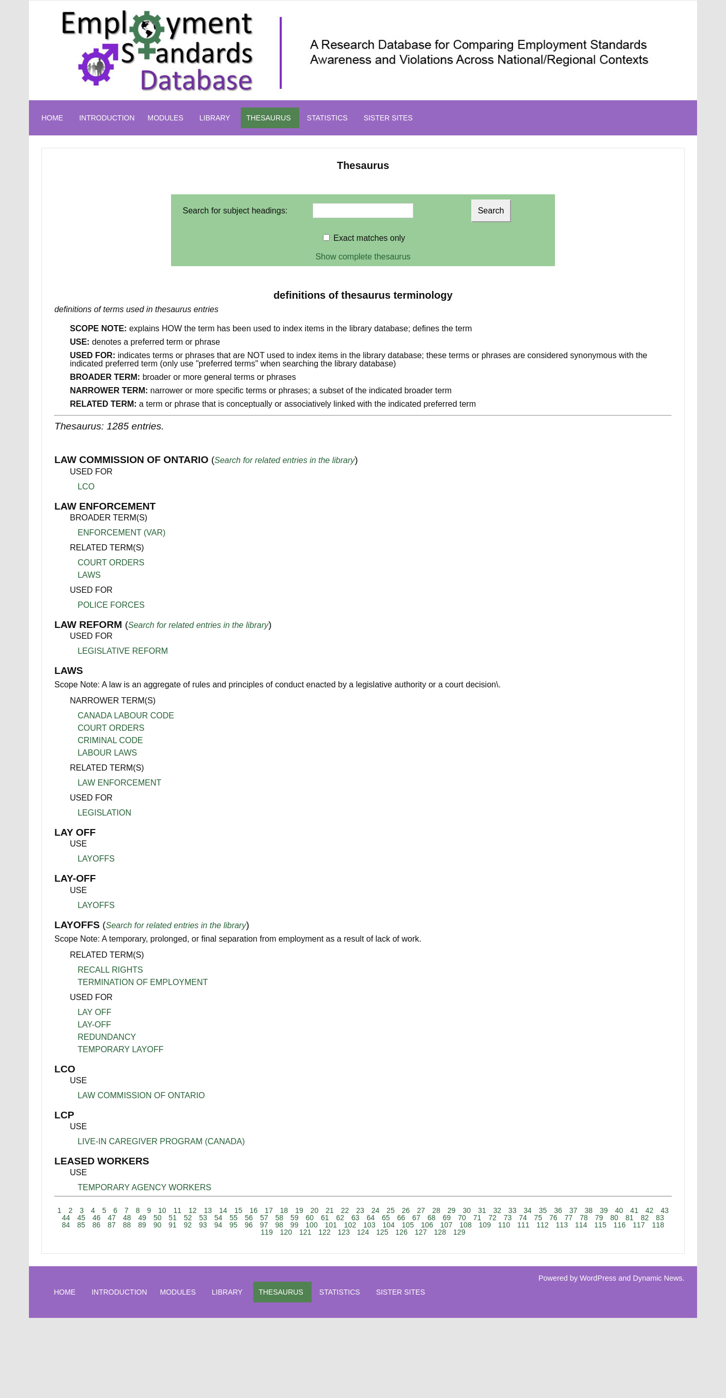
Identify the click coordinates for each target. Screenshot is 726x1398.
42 (649, 1210)
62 (340, 1217)
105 (408, 1225)
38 (588, 1210)
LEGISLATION (104, 812)
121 (305, 1232)
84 (66, 1225)
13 (208, 1210)
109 (485, 1225)
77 (569, 1217)
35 (543, 1210)
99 (294, 1225)
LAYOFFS (96, 858)
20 (315, 1210)
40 (619, 1210)
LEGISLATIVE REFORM (123, 651)
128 (440, 1232)
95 (233, 1225)
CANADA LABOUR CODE (126, 715)
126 (401, 1232)
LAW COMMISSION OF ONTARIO (141, 1095)
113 (562, 1225)
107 (446, 1225)
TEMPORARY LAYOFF (120, 1049)
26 (406, 1210)
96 (248, 1225)
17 (269, 1210)
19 (299, 1210)
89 (142, 1225)
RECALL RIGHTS (110, 969)
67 (416, 1217)
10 (162, 1210)
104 (388, 1225)
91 (172, 1225)
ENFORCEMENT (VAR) (121, 532)
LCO (86, 486)
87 (111, 1225)
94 (218, 1225)
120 (286, 1232)
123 (344, 1232)
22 (345, 1210)
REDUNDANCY (107, 1037)
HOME (52, 118)
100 (311, 1225)
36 (558, 1210)
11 (178, 1210)
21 (330, 1210)
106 (427, 1225)
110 (504, 1225)
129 (459, 1232)
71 (477, 1217)
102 (350, 1225)
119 (267, 1232)
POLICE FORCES (111, 605)
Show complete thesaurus (362, 256)
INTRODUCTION (106, 118)
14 (223, 1210)
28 (436, 1210)
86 (96, 1225)
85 (81, 1225)
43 (665, 1210)
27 (421, 1210)
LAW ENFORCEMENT (119, 782)
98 (279, 1225)
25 (391, 1210)
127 (421, 1232)
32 (497, 1210)
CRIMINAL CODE (110, 740)
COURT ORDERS (111, 562)
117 (639, 1225)
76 (553, 1217)
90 (157, 1225)
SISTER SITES (388, 118)
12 (193, 1210)
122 (324, 1232)
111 (523, 1225)
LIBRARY (214, 118)
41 (634, 1210)
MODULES (165, 118)
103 (369, 1225)
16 (254, 1210)
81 (629, 1217)
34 (527, 1210)
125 (382, 1232)
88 (127, 1225)
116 (619, 1225)
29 (451, 1210)
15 (238, 1210)
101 (331, 1225)
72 (492, 1217)
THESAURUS (268, 118)
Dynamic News (658, 1278)
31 (482, 1210)
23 (360, 1210)
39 (604, 1210)
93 (203, 1225)
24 (376, 1210)
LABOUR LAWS (107, 752)
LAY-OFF (94, 1024)
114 (581, 1225)
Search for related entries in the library (284, 460)
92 (188, 1225)
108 (465, 1225)
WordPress (598, 1278)
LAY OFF (94, 1012)
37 (573, 1210)
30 (466, 1210)
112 (542, 1225)
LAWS (89, 575)
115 (600, 1225)
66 (401, 1217)
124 (363, 1232)
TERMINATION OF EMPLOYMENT (143, 982)
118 (658, 1225)
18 (284, 1210)
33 (512, 1210)
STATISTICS (327, 118)
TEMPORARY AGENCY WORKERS (144, 1187)
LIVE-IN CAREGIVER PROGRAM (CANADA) (161, 1141)
